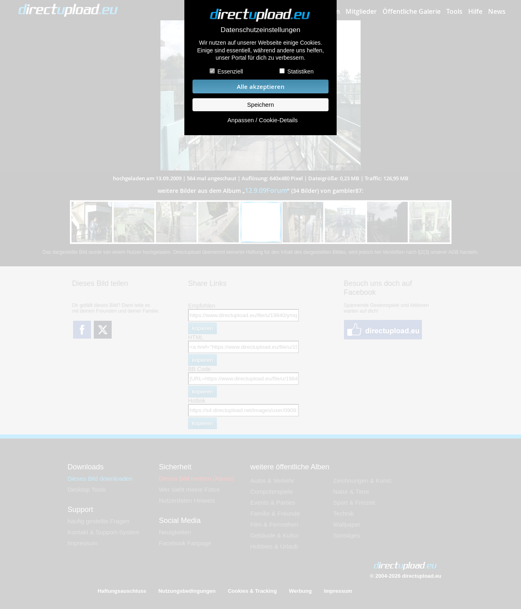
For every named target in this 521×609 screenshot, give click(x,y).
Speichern (260, 105)
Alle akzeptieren (261, 87)
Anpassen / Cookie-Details (262, 120)
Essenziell (230, 71)
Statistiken (301, 71)
